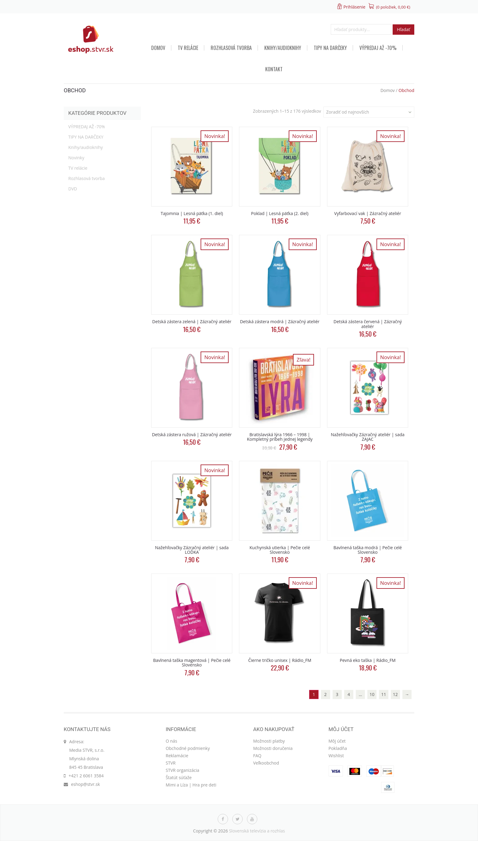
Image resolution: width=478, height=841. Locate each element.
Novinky (76, 158)
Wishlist (336, 755)
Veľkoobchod (266, 763)
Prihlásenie (354, 7)
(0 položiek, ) (393, 7)
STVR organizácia (182, 770)
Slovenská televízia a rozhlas (257, 831)
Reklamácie (177, 755)
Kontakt (274, 69)
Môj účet (337, 741)
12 (395, 694)
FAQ (257, 755)
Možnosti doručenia (273, 748)
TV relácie (188, 47)
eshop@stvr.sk (85, 784)
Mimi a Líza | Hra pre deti (191, 785)
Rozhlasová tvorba (231, 47)
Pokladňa (338, 748)
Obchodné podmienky (188, 748)
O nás (171, 741)
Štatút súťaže (179, 777)
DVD (72, 189)
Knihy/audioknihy (282, 47)
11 (383, 694)
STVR (171, 763)
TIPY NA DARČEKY (330, 47)
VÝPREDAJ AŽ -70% (378, 47)
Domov (158, 47)
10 (371, 694)
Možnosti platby (269, 741)
